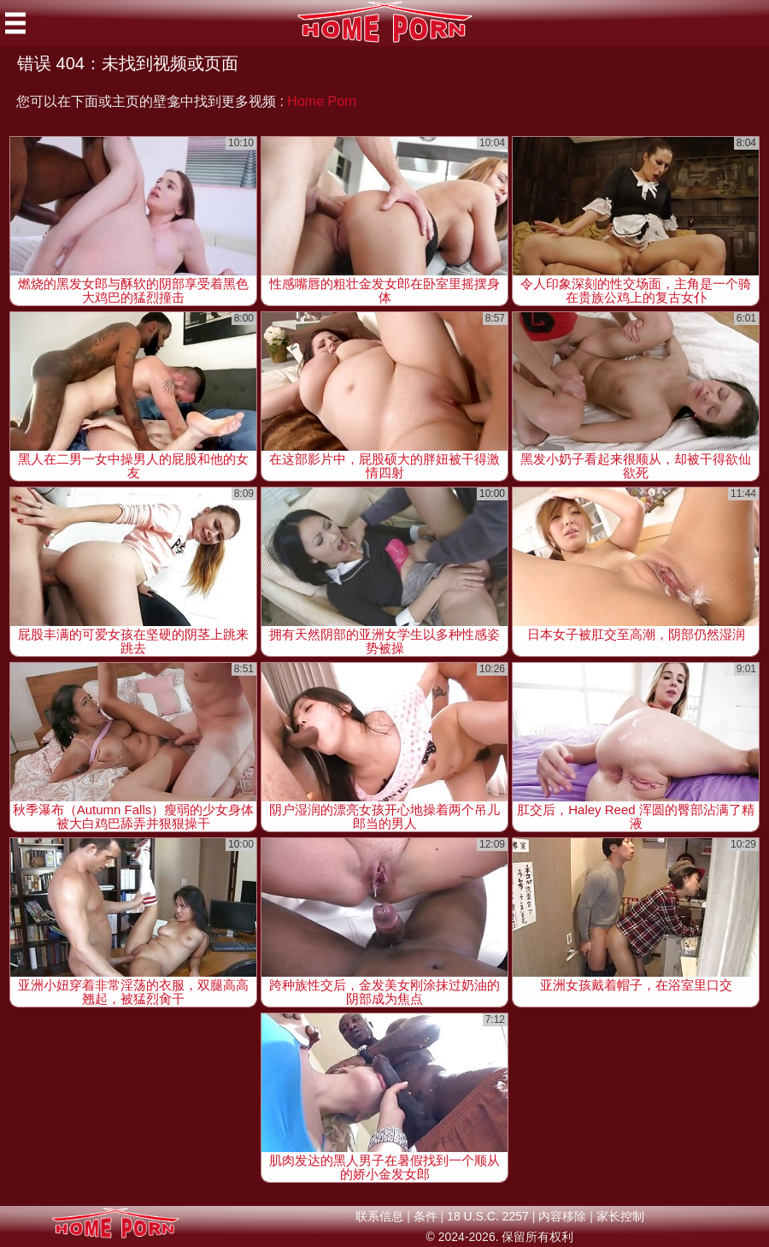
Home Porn (321, 101)
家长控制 (620, 1216)
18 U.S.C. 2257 (488, 1216)
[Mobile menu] (15, 23)
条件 (425, 1216)
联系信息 (379, 1216)
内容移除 (562, 1216)
